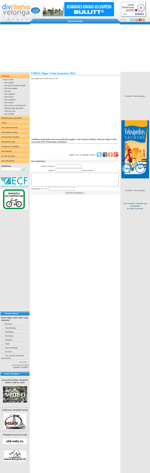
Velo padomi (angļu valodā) (14, 85)
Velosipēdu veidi (8, 142)
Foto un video (8, 80)
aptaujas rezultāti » (21, 367)
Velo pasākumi (10, 100)
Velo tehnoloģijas (10, 88)
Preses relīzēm (75, 21)
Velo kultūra (8, 102)
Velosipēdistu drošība (10, 137)
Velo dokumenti (7, 161)
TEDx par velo (9, 111)
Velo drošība (9, 114)
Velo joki (7, 91)
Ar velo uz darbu (8, 156)
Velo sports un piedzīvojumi (15, 105)
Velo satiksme (9, 94)
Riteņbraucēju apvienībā (13, 108)
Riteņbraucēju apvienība (11, 118)
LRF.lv (3, 123)
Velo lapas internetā (9, 127)
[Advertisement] (75, 48)
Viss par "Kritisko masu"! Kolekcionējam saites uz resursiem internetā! (135, 206)
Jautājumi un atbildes (10, 146)
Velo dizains (9, 97)
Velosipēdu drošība (9, 132)
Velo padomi (9, 83)
